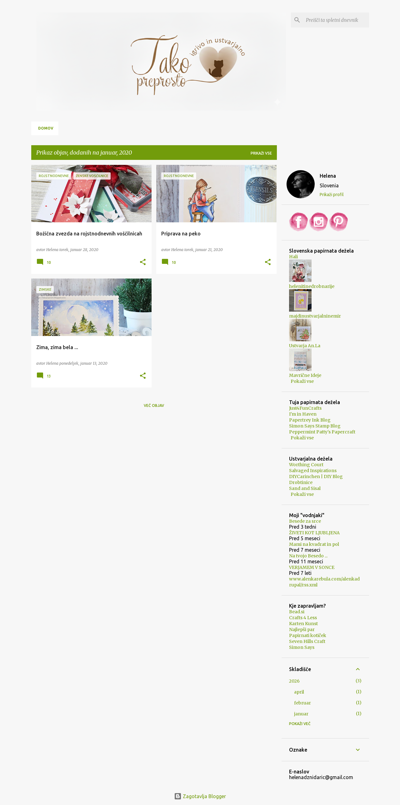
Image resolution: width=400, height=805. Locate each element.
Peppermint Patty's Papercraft (322, 432)
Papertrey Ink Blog (310, 420)
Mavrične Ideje (305, 375)
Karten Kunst (303, 623)
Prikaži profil (332, 194)
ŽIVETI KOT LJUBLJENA (314, 533)
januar (301, 714)
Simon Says (301, 647)
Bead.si (296, 612)
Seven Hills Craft (307, 641)
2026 (294, 681)
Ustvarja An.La (304, 345)
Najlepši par (302, 629)
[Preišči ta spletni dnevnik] (336, 19)
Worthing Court (306, 464)
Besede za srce (305, 521)
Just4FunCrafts (305, 408)
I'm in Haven (303, 414)
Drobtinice (300, 482)
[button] (143, 262)
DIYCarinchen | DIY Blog (316, 476)
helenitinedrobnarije (311, 286)
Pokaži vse (302, 381)
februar (302, 703)
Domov (45, 128)
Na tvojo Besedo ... (308, 556)
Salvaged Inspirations (313, 470)
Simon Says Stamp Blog (315, 426)
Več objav (154, 405)
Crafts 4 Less (303, 617)
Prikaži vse (261, 153)
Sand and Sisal (305, 488)
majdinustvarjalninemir (315, 316)
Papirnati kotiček (307, 635)
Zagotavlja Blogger (200, 796)
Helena (328, 176)
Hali (293, 256)
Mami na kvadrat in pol (314, 544)
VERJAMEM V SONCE (311, 567)
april (299, 692)
